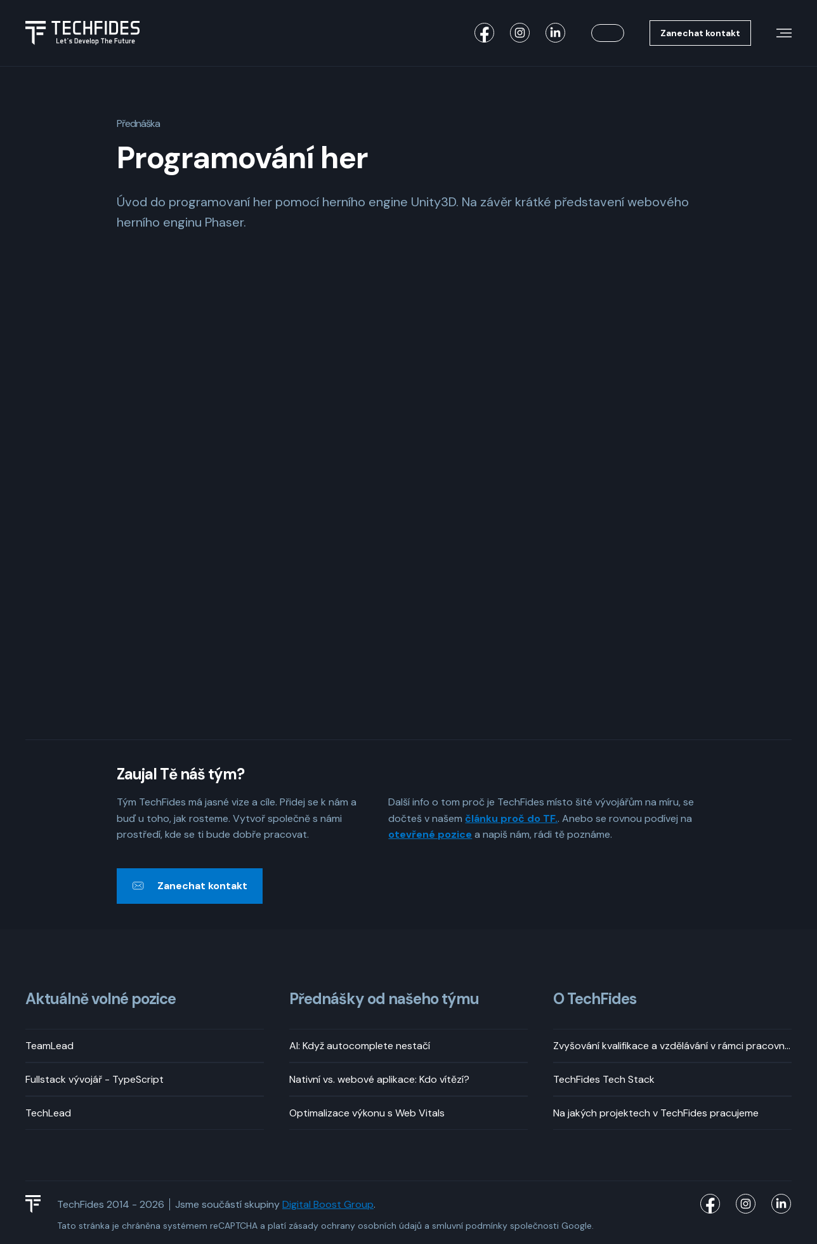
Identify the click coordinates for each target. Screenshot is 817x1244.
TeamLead (49, 1045)
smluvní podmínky (469, 1225)
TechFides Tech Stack (604, 1079)
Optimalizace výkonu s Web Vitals (367, 1113)
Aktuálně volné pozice (100, 999)
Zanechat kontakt (700, 33)
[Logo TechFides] (82, 33)
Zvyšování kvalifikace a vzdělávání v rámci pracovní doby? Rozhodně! (672, 1045)
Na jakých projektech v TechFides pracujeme (656, 1113)
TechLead (48, 1113)
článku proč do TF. (511, 818)
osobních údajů (390, 1225)
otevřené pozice (430, 834)
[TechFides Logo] (38, 1204)
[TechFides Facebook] (484, 33)
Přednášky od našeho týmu (384, 999)
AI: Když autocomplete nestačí (359, 1045)
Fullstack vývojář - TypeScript (94, 1079)
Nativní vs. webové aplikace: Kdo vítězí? (379, 1079)
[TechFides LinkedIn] (556, 33)
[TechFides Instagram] (520, 33)
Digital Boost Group (328, 1204)
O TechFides (594, 999)
